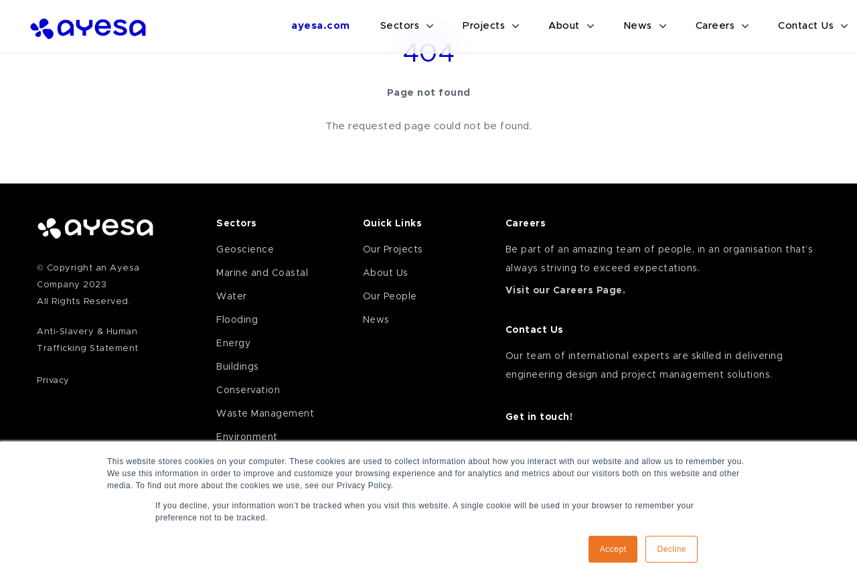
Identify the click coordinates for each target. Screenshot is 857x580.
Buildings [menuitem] (237, 367)
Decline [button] (671, 549)
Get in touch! (539, 417)
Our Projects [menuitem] (393, 250)
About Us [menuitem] (385, 273)
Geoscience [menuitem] (245, 250)
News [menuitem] (376, 320)
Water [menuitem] (231, 296)
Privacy (53, 380)
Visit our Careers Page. (565, 290)
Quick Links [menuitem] (392, 223)
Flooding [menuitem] (237, 320)
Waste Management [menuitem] (265, 414)
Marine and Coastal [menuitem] (262, 273)
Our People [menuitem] (390, 296)
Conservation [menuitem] (248, 390)
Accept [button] (613, 549)
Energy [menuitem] (233, 343)
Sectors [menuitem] (236, 223)
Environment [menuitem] (247, 437)
